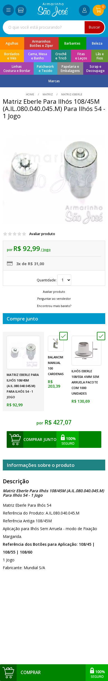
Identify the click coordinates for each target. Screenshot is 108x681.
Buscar (94, 27)
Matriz (48, 94)
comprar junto (40, 439)
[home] (53, 15)
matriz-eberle (71, 94)
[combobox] (54, 27)
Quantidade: (54, 280)
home (30, 94)
